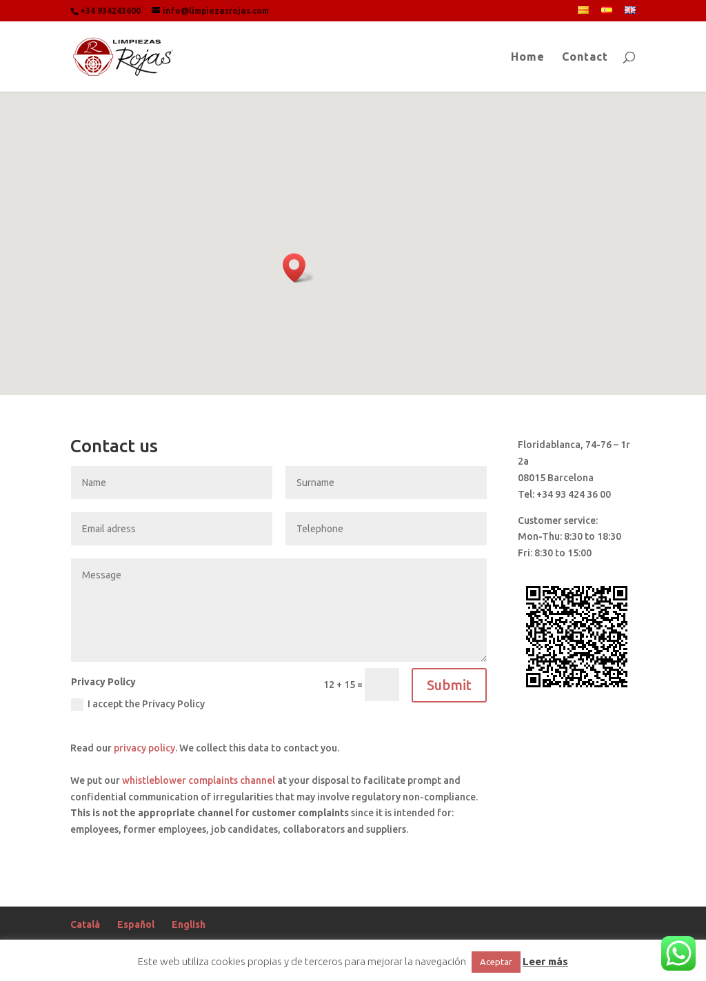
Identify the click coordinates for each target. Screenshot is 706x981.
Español (135, 924)
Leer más (545, 961)
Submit (449, 685)
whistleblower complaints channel (198, 780)
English (188, 924)
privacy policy (144, 748)
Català (85, 924)
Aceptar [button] (496, 962)
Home (528, 57)
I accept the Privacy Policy (138, 704)
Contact (585, 57)
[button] (298, 268)
